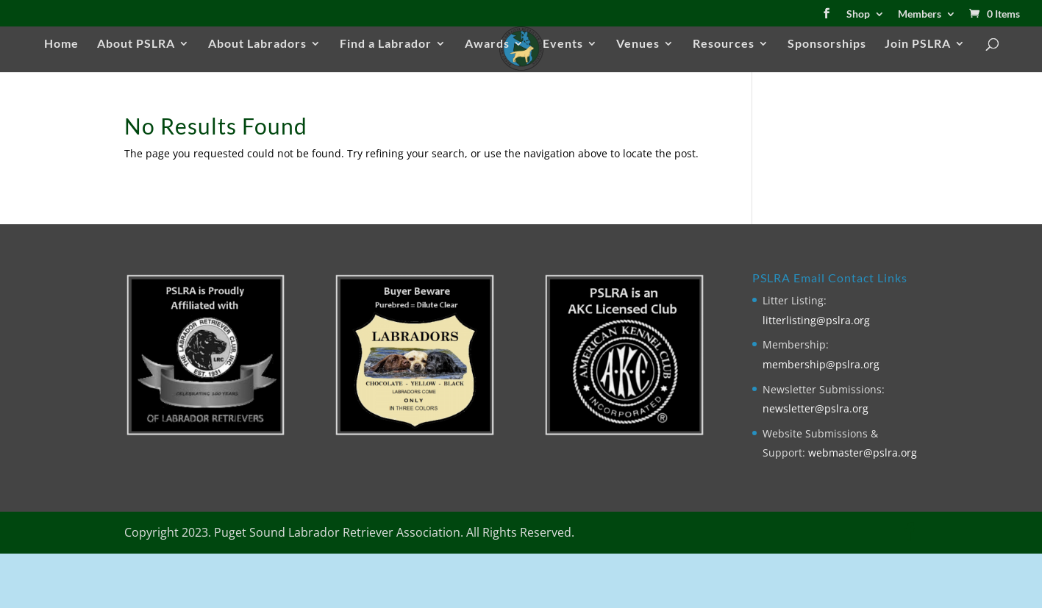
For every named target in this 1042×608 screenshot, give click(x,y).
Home (61, 44)
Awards (487, 44)
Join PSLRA (918, 44)
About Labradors (257, 44)
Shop (858, 14)
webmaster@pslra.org (862, 452)
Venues (638, 44)
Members (919, 14)
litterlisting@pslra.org (816, 320)
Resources (723, 44)
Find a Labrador (386, 44)
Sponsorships (827, 44)
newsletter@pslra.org (815, 408)
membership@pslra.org (821, 364)
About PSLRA (136, 44)
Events (563, 44)
